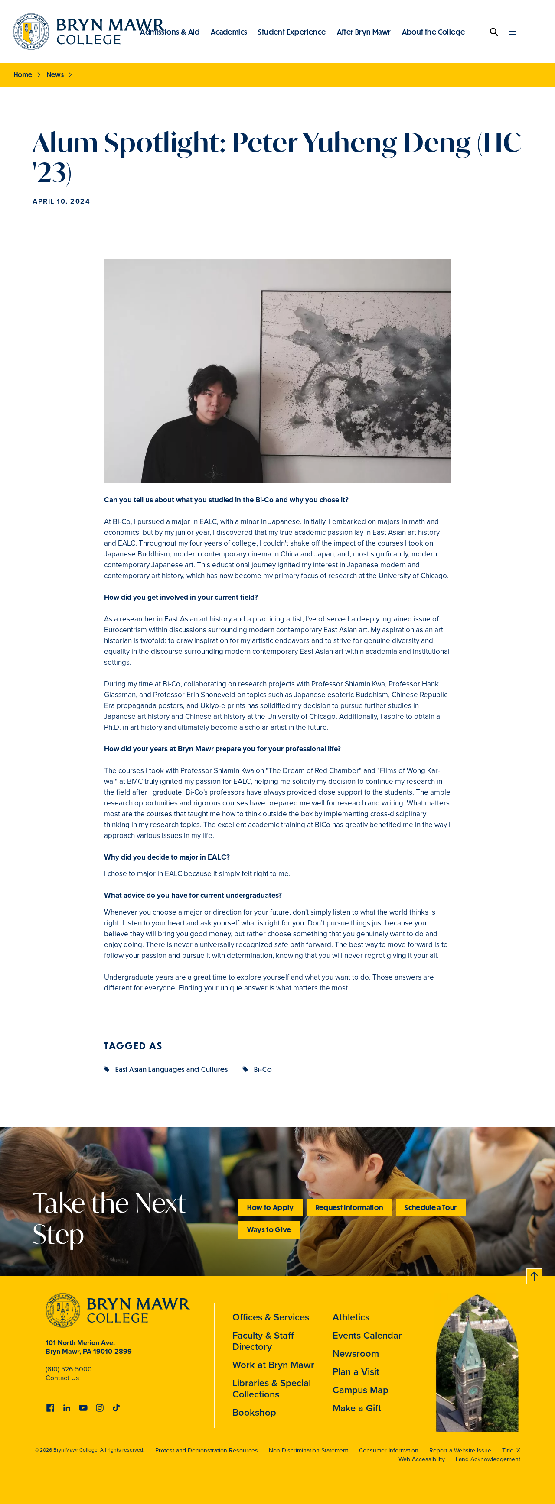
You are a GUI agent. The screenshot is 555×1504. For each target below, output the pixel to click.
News (55, 74)
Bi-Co (263, 1069)
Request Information (349, 1207)
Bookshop (254, 1412)
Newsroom (356, 1353)
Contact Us (62, 1378)
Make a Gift (357, 1408)
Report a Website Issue (460, 1450)
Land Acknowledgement (488, 1459)
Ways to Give (269, 1229)
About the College (433, 31)
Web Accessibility (421, 1459)
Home (23, 74)
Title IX (511, 1450)
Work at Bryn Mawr (273, 1365)
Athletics (351, 1317)
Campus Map (360, 1390)
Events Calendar (367, 1335)
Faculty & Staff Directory (263, 1341)
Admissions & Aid (169, 31)
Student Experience (292, 31)
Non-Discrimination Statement (308, 1450)
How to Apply (270, 1207)
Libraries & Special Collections (271, 1388)
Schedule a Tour (431, 1207)
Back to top (534, 1274)
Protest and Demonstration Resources (206, 1450)
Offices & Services (270, 1317)
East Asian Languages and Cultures (171, 1069)
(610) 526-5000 (69, 1369)
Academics (229, 31)
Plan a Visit (356, 1372)
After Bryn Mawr (364, 31)
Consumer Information (388, 1450)
